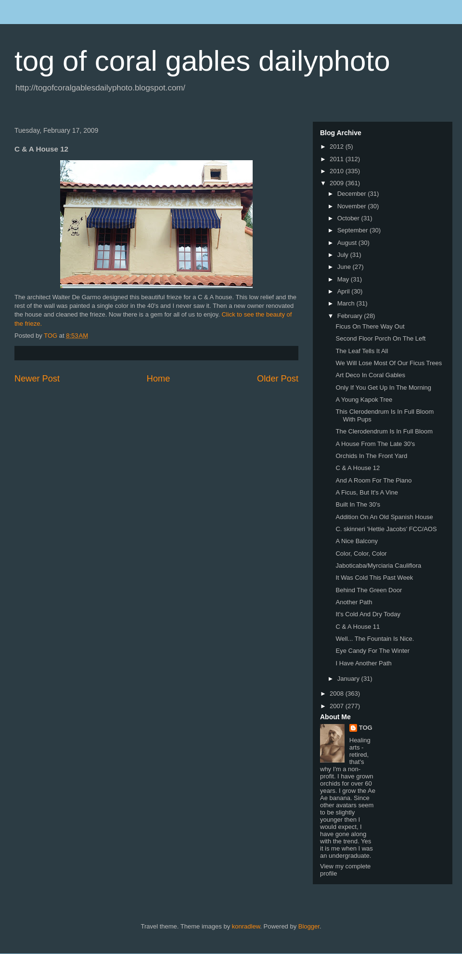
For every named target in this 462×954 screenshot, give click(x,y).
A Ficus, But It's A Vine (366, 492)
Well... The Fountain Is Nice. (374, 638)
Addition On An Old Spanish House (384, 517)
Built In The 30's (357, 504)
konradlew (246, 926)
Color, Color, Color (360, 553)
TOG (365, 727)
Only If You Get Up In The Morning (383, 387)
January (349, 678)
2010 (338, 171)
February (350, 315)
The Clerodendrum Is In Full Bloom (384, 431)
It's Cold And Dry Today (367, 614)
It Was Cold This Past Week (374, 577)
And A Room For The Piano (373, 480)
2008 (338, 693)
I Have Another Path (363, 663)
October (349, 218)
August (348, 242)
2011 (338, 159)
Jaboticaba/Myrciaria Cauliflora (378, 565)
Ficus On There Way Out (369, 326)
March (347, 303)
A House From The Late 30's (375, 443)
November (352, 206)
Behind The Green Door (368, 590)
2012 (338, 146)
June (345, 266)
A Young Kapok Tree (363, 399)
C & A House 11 (357, 626)
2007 (338, 706)
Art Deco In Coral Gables (370, 375)
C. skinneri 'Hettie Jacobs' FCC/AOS (385, 529)
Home (158, 378)
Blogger (309, 926)
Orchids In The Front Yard (371, 455)
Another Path (353, 602)
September (353, 230)
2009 (338, 183)
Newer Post (37, 378)
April (344, 291)
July (343, 254)
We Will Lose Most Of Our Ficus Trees (388, 363)
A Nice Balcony (356, 541)
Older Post (277, 378)
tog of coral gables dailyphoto (202, 61)
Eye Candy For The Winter (372, 650)
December (352, 193)
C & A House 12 (357, 467)
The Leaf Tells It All (361, 351)
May (344, 279)
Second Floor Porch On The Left (380, 338)
